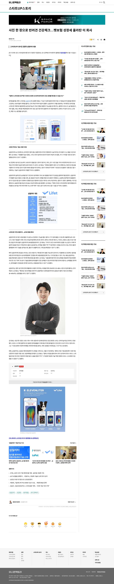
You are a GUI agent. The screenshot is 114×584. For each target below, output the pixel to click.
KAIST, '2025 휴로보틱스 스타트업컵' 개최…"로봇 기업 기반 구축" (29, 486)
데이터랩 (32, 2)
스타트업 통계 (12, 554)
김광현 (19, 492)
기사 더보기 (72, 443)
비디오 (54, 2)
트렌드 (48, 2)
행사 (22, 558)
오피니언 (72, 2)
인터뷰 (22, 560)
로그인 (100, 2)
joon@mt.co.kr (24, 502)
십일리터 (28, 101)
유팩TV (72, 554)
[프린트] (104, 39)
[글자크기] (101, 39)
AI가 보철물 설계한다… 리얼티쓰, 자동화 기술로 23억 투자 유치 (28, 476)
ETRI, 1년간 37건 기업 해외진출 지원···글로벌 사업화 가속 (27, 473)
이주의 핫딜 (48, 556)
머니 (43, 2)
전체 (38, 2)
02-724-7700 (17, 577)
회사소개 (88, 572)
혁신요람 (66, 2)
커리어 (59, 2)
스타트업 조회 (12, 556)
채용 (84, 554)
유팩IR (71, 556)
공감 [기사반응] (93, 39)
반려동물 (26, 492)
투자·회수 (48, 554)
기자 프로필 (98, 562)
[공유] (98, 39)
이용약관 (94, 572)
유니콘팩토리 (14, 2)
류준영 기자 (11, 39)
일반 (22, 554)
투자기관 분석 (12, 558)
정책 (22, 556)
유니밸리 (97, 556)
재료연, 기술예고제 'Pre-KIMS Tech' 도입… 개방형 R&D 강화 (28, 483)
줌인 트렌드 (60, 554)
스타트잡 (85, 556)
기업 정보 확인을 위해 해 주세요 (42, 382)
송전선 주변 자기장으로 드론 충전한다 (21, 479)
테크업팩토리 (61, 556)
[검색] (104, 2)
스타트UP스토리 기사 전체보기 (90, 171)
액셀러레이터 (98, 554)
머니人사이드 (49, 558)
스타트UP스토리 (20, 8)
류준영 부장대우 (16, 502)
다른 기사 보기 (71, 502)
